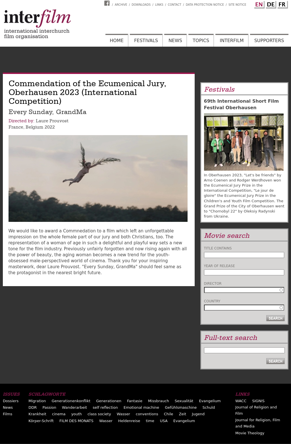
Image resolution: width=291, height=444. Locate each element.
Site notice (237, 4)
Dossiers (10, 401)
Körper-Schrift (41, 421)
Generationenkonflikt (71, 401)
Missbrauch (158, 401)
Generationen (108, 401)
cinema (59, 414)
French (282, 3)
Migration (37, 401)
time (150, 421)
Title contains (218, 248)
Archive (121, 4)
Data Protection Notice (205, 4)
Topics (201, 40)
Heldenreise (129, 421)
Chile (168, 414)
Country (212, 301)
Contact (174, 4)
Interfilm (232, 40)
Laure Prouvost (52, 120)
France (16, 127)
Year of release (219, 266)
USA (164, 421)
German (270, 3)
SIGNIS (258, 401)
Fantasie (134, 401)
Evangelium (210, 401)
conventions (147, 414)
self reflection (105, 407)
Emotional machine (141, 407)
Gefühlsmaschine (181, 407)
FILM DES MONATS (76, 421)
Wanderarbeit (74, 407)
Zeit (182, 414)
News (175, 40)
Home (117, 40)
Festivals (146, 40)
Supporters (269, 40)
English (258, 3)
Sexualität (184, 401)
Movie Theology (249, 433)
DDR (32, 407)
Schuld (208, 407)
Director (213, 284)
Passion (49, 407)
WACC (240, 401)
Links (159, 4)
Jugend (198, 414)
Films (7, 414)
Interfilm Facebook (107, 3)
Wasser (123, 414)
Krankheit (37, 414)
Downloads (141, 4)
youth (76, 414)
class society (99, 414)
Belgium (34, 127)
